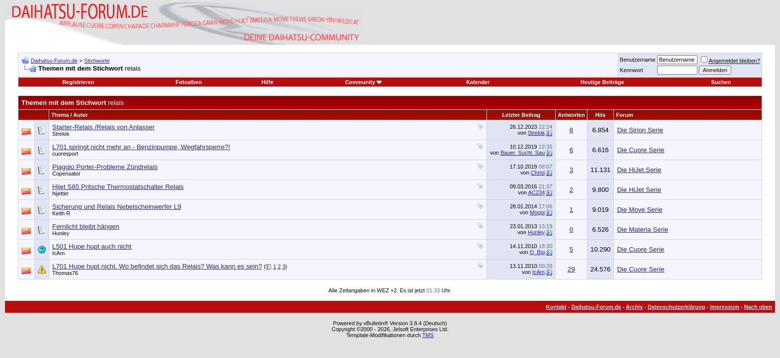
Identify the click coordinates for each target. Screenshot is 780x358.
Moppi (537, 212)
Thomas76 (65, 273)
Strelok (60, 134)
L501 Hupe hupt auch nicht (91, 246)
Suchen (721, 82)
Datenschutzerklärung (676, 307)
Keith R (61, 213)
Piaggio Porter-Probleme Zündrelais (105, 167)
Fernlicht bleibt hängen (85, 226)
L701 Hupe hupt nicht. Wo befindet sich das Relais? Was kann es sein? (157, 266)
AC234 (536, 192)
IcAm (58, 253)
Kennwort (631, 70)
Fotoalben (189, 82)
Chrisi (538, 173)
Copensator (66, 174)
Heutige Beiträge (602, 82)
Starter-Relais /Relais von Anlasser (103, 127)
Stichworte (96, 61)
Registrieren (78, 82)
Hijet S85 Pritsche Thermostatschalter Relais (118, 186)
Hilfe (268, 82)
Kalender (477, 82)
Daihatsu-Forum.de (54, 61)
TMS (428, 335)
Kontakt (556, 307)
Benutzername (638, 60)
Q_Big (537, 252)
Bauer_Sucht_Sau (522, 153)
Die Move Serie (639, 209)
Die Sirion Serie (640, 130)
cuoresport (65, 154)
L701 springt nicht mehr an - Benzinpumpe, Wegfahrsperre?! (141, 147)
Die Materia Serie (642, 229)
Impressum (724, 307)
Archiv (634, 307)
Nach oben (758, 307)
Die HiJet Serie (639, 170)
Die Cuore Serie (640, 150)
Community (364, 82)
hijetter (60, 193)
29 (571, 269)
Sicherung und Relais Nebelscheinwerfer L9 (116, 206)
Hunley (60, 233)
